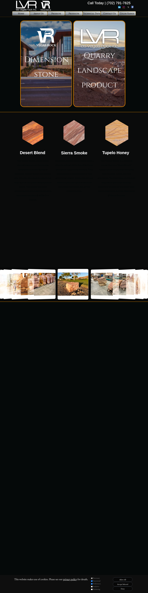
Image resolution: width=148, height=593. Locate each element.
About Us (39, 13)
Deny (123, 589)
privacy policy (70, 579)
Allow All (122, 579)
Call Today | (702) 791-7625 (109, 3)
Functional (96, 581)
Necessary (96, 578)
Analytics (96, 586)
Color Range (127, 13)
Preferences (97, 583)
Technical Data (91, 13)
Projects (56, 13)
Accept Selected (122, 584)
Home (21, 13)
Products (74, 13)
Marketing (96, 589)
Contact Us (109, 13)
